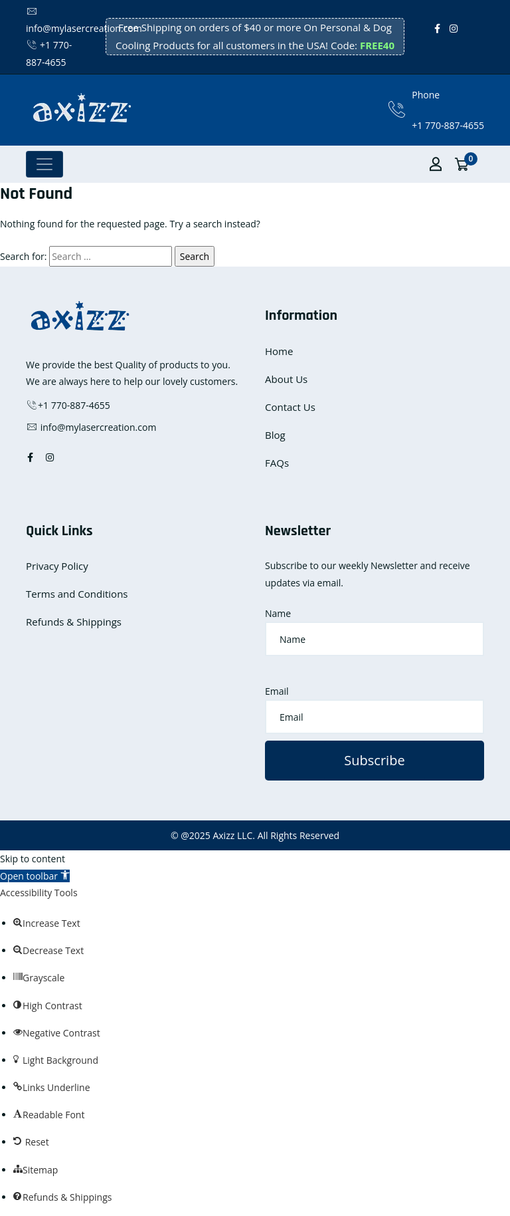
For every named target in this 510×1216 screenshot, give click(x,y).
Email (277, 691)
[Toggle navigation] (44, 164)
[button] (35, 876)
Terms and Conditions (77, 593)
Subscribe (374, 760)
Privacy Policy (57, 565)
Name (278, 613)
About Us (286, 379)
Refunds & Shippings (74, 621)
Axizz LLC (232, 835)
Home (279, 351)
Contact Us (290, 407)
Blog (275, 434)
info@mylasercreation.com (91, 427)
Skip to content (32, 858)
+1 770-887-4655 (448, 125)
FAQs (277, 462)
